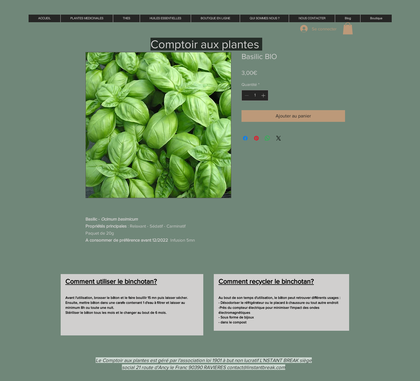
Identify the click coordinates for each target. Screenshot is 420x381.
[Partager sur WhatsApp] (267, 138)
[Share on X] (278, 138)
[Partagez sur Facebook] (245, 138)
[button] (348, 28)
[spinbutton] (255, 95)
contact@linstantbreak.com (256, 367)
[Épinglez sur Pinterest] (256, 138)
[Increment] (263, 95)
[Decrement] (246, 95)
